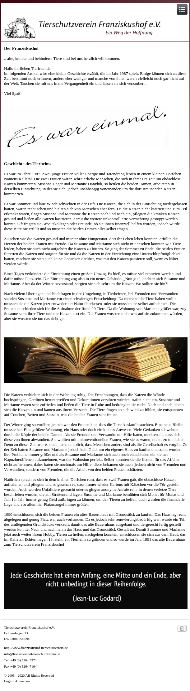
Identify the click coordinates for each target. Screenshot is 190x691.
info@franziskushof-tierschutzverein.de (32, 654)
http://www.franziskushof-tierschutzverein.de (36, 648)
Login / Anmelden (17, 681)
